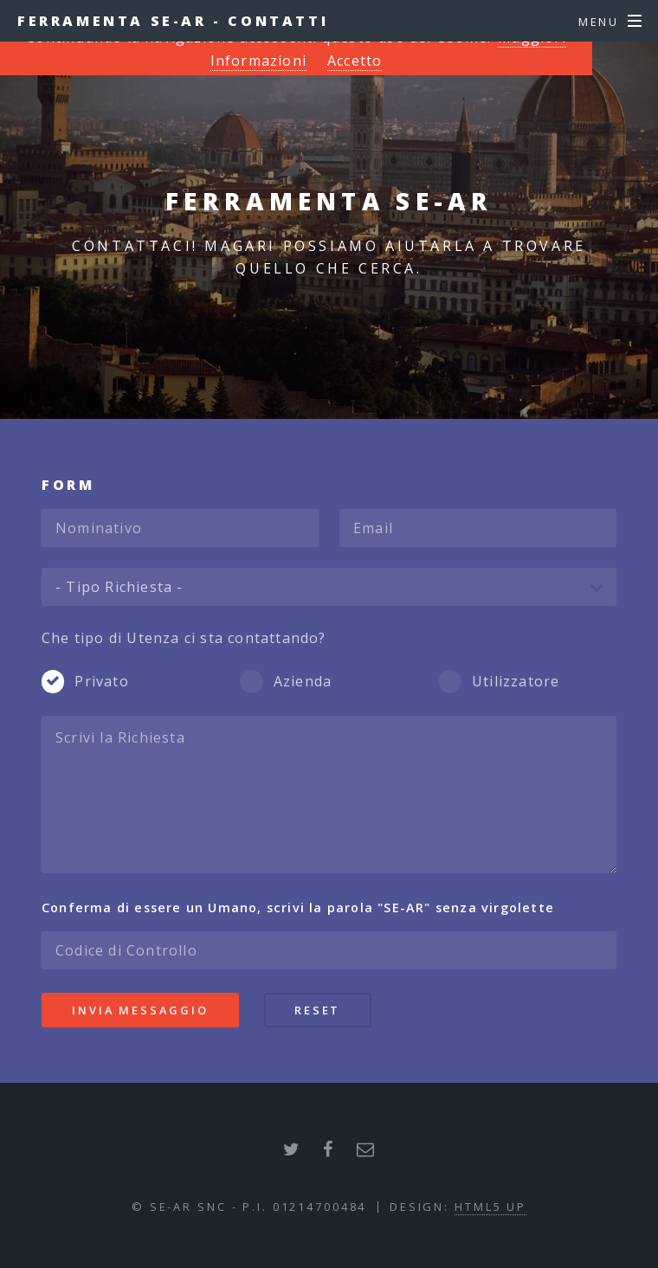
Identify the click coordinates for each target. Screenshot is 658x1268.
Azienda (303, 681)
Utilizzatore (515, 681)
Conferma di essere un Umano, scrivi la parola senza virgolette (298, 907)
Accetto (354, 60)
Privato (101, 681)
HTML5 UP (490, 1206)
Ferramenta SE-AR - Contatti (172, 20)
